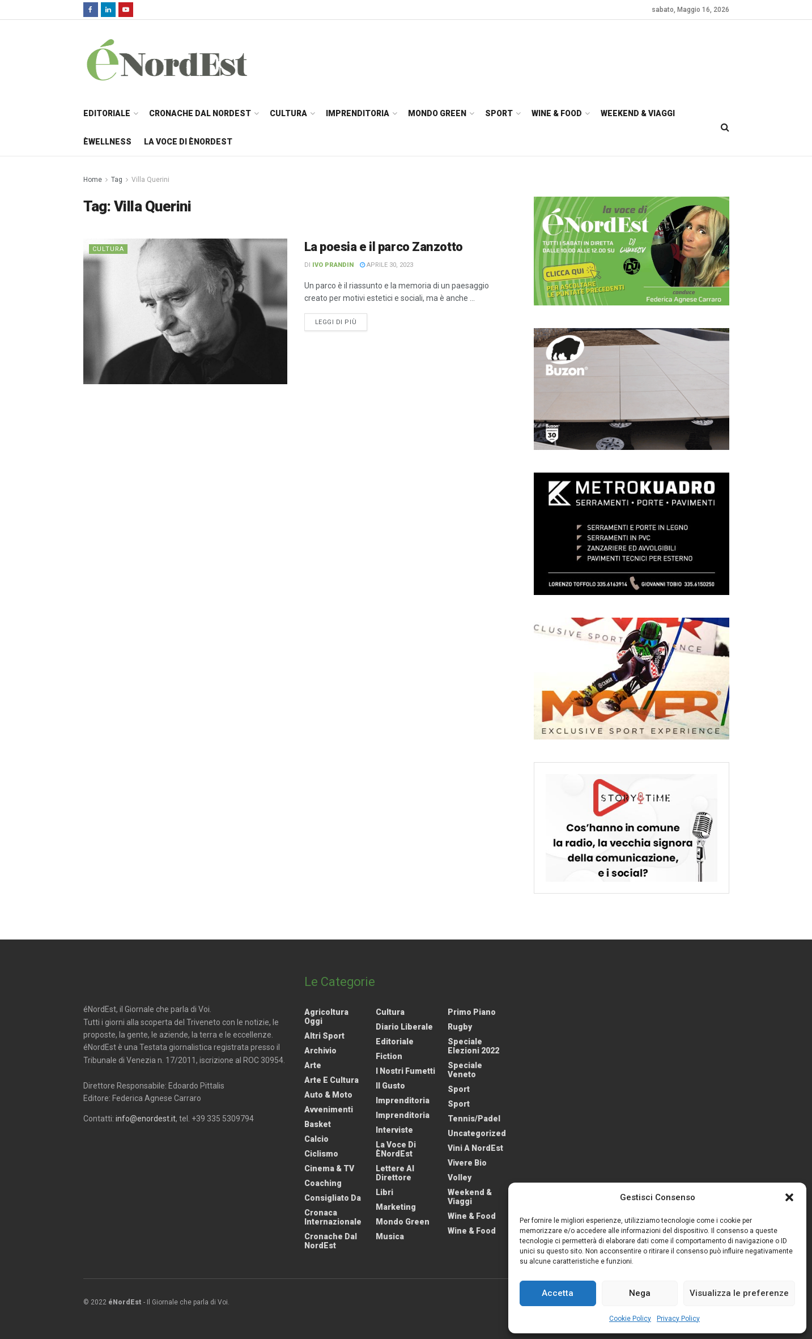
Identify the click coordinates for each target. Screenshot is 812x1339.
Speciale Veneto (465, 1070)
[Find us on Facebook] (90, 9)
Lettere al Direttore (395, 1173)
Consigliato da (332, 1197)
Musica (390, 1236)
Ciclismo (321, 1153)
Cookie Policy (630, 1319)
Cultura (288, 113)
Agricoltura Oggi (326, 1017)
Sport (499, 113)
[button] (789, 1197)
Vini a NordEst (475, 1148)
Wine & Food (557, 113)
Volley (459, 1177)
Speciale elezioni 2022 (473, 1046)
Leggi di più (341, 321)
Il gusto (390, 1085)
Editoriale (106, 113)
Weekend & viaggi (470, 1197)
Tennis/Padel (474, 1118)
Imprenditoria (357, 113)
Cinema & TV (329, 1168)
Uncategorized (477, 1133)
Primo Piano (472, 1012)
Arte (312, 1065)
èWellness (107, 141)
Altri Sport (324, 1035)
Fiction (389, 1056)
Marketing (396, 1207)
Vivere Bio (467, 1162)
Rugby (460, 1026)
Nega (640, 1293)
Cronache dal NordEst (200, 113)
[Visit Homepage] (181, 59)
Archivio (320, 1050)
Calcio (316, 1139)
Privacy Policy (678, 1319)
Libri (384, 1192)
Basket (317, 1124)
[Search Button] (725, 127)
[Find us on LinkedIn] (108, 9)
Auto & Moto (328, 1094)
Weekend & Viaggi (638, 113)
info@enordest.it (146, 1118)
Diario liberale (404, 1026)
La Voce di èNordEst (188, 141)
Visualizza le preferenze (739, 1293)
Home (92, 180)
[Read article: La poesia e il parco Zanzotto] (185, 311)
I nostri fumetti (405, 1071)
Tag (116, 180)
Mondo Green (437, 113)
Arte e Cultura (331, 1080)
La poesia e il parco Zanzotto (383, 247)
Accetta (557, 1293)
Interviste (394, 1129)
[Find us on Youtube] (125, 9)
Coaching (323, 1183)
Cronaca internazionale (333, 1217)
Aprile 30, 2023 (386, 265)
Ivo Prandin (333, 265)
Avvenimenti (328, 1109)
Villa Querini (150, 180)
